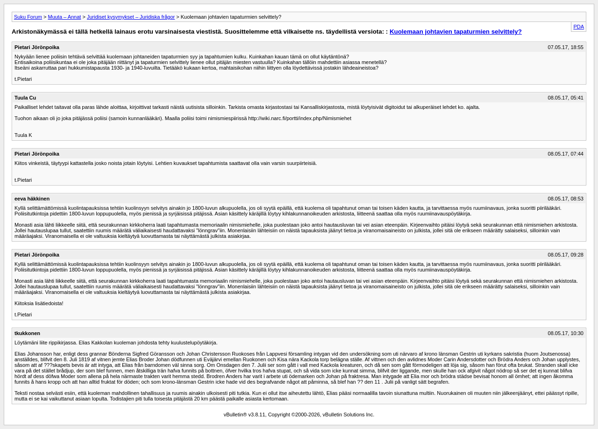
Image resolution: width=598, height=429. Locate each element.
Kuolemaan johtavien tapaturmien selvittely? (456, 31)
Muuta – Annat (64, 17)
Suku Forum (28, 17)
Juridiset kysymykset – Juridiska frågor (131, 17)
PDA (578, 26)
